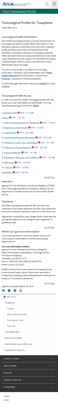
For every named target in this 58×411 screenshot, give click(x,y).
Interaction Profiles (13, 338)
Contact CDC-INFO (16, 264)
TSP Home (11, 296)
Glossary (17, 167)
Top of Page (49, 177)
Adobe (36, 105)
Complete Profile (18, 112)
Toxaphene (10, 302)
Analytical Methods (20, 152)
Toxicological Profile (15, 320)
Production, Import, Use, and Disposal (29, 142)
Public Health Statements (17, 314)
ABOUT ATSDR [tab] (10, 365)
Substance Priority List (15, 350)
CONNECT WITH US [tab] (12, 380)
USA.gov (6, 400)
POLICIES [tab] (7, 372)
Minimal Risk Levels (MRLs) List (18, 344)
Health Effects (18, 132)
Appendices (15, 172)
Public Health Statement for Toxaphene (29, 122)
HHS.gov (6, 396)
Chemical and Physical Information (27, 137)
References (17, 162)
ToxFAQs (44, 83)
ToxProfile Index (12, 332)
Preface (13, 117)
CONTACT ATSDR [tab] (11, 358)
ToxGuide (11, 326)
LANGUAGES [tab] (9, 387)
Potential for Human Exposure (25, 147)
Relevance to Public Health (24, 127)
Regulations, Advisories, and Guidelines (29, 157)
